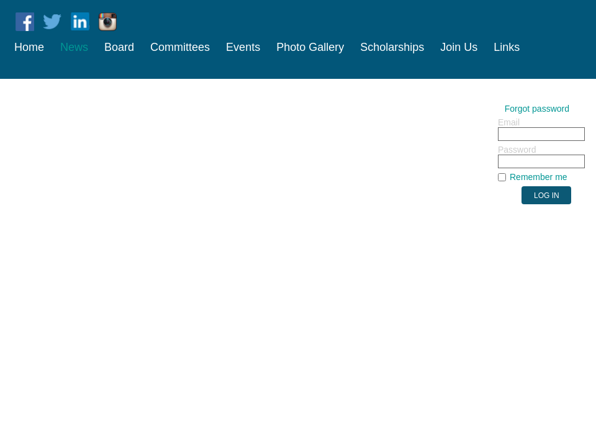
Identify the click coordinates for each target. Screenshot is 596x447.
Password (517, 150)
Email (509, 122)
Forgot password (537, 109)
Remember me (538, 177)
